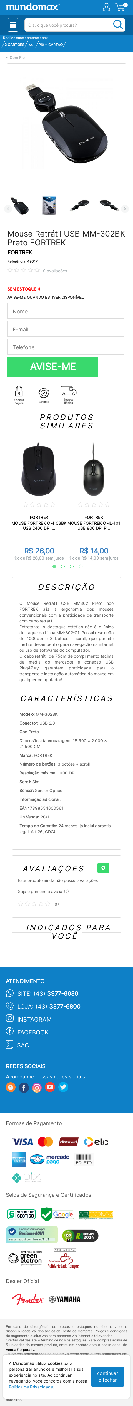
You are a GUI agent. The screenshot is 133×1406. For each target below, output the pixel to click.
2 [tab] (60, 567)
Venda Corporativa (21, 1349)
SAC (23, 1045)
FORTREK (19, 252)
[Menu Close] (13, 25)
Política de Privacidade (31, 1386)
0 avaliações (55, 270)
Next (125, 209)
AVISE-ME (53, 366)
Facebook (33, 1032)
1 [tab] (51, 567)
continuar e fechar (107, 1376)
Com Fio (17, 57)
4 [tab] (78, 567)
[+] (103, 868)
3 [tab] (69, 567)
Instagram (34, 1019)
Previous (8, 209)
